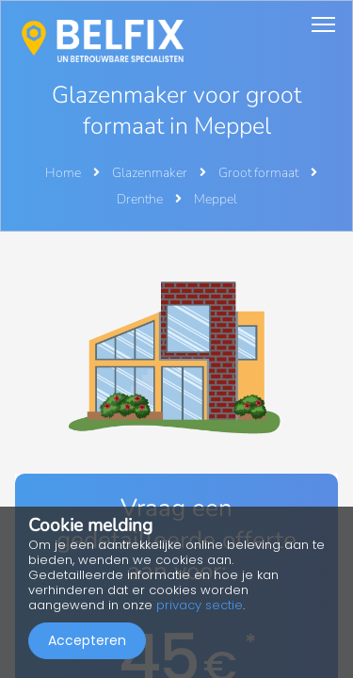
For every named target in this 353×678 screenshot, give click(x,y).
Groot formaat (259, 173)
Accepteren (87, 640)
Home (63, 173)
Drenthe (141, 199)
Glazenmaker (151, 173)
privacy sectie (199, 605)
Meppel (215, 199)
